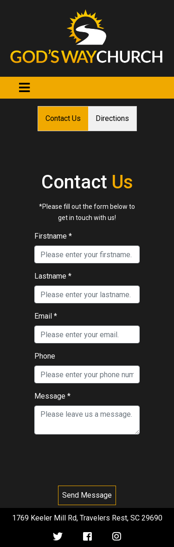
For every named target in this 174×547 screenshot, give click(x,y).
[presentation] (87, 460)
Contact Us (63, 118)
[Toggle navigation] (24, 87)
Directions (112, 118)
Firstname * (53, 236)
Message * (52, 396)
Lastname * (52, 276)
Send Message (87, 495)
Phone (44, 356)
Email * (45, 316)
